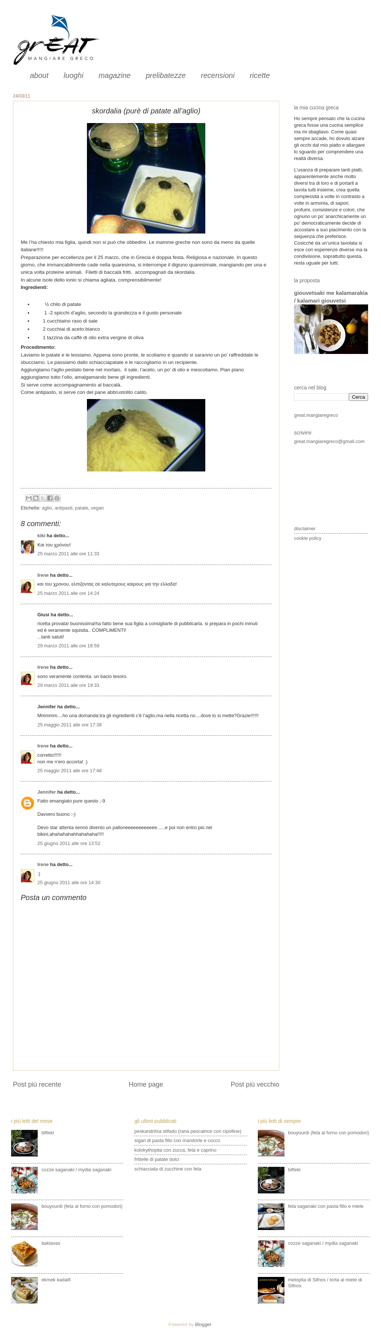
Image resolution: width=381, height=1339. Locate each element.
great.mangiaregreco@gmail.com (329, 441)
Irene (43, 575)
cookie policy (307, 538)
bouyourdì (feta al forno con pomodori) (81, 1206)
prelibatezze (166, 75)
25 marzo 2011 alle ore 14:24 (68, 593)
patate (81, 508)
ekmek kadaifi (56, 1279)
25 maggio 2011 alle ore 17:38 (69, 725)
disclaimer (305, 528)
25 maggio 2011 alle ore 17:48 (69, 770)
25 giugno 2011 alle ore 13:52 (68, 843)
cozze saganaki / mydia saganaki (76, 1169)
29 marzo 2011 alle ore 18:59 (68, 645)
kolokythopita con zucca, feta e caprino (175, 1150)
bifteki (47, 1132)
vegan (97, 508)
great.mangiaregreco (316, 415)
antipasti (64, 508)
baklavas (50, 1243)
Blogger (203, 1324)
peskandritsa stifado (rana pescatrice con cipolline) (187, 1131)
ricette (260, 75)
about (39, 75)
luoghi (73, 75)
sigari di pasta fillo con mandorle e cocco (177, 1140)
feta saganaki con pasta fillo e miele (326, 1206)
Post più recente (37, 1084)
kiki (41, 535)
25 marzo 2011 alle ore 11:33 (68, 553)
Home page (146, 1084)
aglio (47, 508)
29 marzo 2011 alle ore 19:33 (68, 685)
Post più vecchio (255, 1084)
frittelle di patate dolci (156, 1159)
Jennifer (46, 792)
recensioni (218, 75)
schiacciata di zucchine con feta (167, 1169)
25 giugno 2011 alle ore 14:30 (68, 882)
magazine (114, 75)
